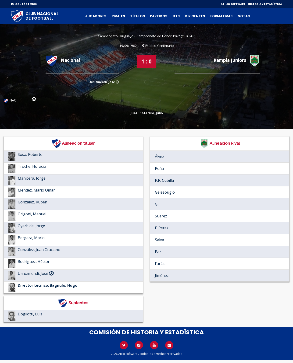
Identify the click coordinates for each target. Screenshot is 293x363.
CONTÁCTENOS (24, 4)
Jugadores (95, 16)
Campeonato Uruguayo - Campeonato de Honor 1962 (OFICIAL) (146, 36)
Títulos (137, 16)
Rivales (118, 16)
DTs (176, 16)
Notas (244, 16)
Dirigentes (195, 16)
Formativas (221, 16)
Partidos (158, 16)
